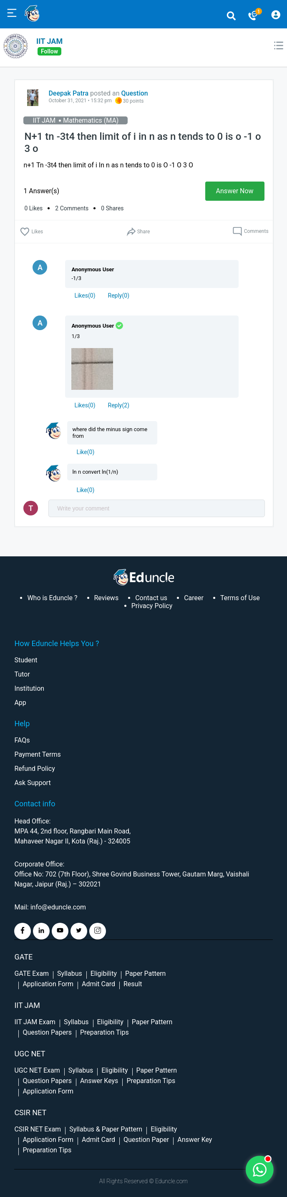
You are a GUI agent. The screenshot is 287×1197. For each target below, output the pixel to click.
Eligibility (104, 973)
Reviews (106, 598)
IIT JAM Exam (34, 1022)
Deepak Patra (68, 93)
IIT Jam (27, 1005)
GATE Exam (31, 973)
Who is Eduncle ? (52, 598)
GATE (23, 956)
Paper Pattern (145, 973)
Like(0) (85, 452)
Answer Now (235, 191)
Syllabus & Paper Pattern (105, 1129)
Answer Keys (99, 1081)
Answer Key (194, 1140)
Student (25, 660)
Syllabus (69, 973)
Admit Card (98, 984)
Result (132, 984)
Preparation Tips (104, 1032)
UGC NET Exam (37, 1070)
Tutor (22, 674)
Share (138, 231)
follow (49, 51)
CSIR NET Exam (37, 1129)
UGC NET (29, 1053)
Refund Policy (34, 769)
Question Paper (146, 1140)
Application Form (48, 984)
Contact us (151, 598)
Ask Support (32, 783)
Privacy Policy (152, 606)
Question (134, 93)
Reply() (118, 295)
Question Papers (47, 1032)
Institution (29, 688)
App (20, 703)
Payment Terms (37, 754)
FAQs (22, 740)
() (84, 295)
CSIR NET (30, 1112)
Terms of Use (240, 598)
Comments (250, 231)
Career (194, 598)
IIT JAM (49, 41)
